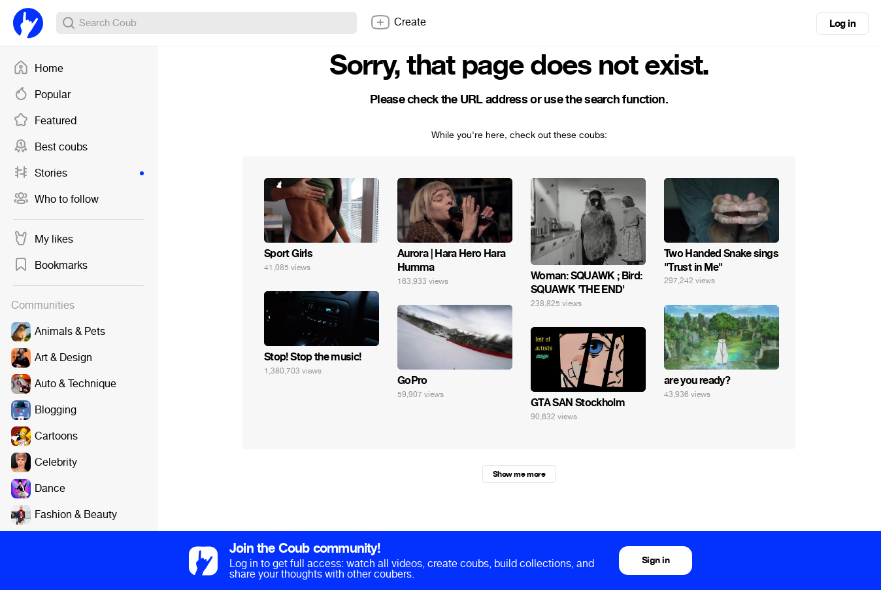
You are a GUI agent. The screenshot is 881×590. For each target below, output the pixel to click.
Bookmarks (50, 265)
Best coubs (50, 147)
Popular (42, 95)
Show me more (519, 474)
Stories (78, 173)
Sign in (655, 560)
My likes (43, 239)
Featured (44, 121)
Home (38, 69)
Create (398, 22)
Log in (842, 23)
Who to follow (56, 199)
